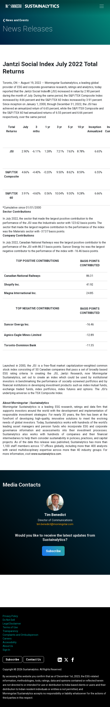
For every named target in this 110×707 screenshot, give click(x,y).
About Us (8, 646)
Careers (7, 638)
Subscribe (53, 551)
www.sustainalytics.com (46, 454)
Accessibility (10, 642)
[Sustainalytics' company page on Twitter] (66, 659)
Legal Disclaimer (12, 623)
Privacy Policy (10, 616)
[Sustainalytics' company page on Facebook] (72, 659)
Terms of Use (10, 627)
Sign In (6, 649)
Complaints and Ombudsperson (20, 634)
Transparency (10, 631)
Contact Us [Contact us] (33, 659)
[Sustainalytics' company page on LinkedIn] (60, 659)
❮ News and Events (16, 20)
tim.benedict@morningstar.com (55, 524)
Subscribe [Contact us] (12, 659)
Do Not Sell (9, 619)
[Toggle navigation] (101, 6)
